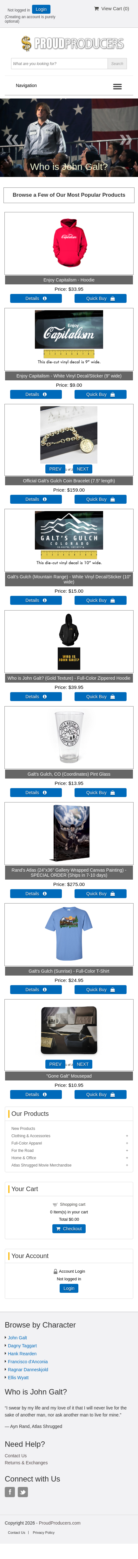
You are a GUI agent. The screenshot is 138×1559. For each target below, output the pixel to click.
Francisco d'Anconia (28, 1361)
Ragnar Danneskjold (28, 1369)
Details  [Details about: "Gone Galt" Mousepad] (36, 1094)
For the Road (22, 1150)
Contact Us (16, 1455)
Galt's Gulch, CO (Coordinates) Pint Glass (69, 774)
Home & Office (23, 1158)
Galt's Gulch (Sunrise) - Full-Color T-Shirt (69, 971)
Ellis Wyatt (18, 1377)
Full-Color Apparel (26, 1143)
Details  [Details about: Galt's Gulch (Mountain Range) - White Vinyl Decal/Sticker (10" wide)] (36, 600)
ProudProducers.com (60, 1523)
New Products (23, 1128)
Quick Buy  (100, 298)
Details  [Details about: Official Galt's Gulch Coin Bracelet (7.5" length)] (36, 499)
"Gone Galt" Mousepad (69, 1076)
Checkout (69, 1228)
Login (41, 9)
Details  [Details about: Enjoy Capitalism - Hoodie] (36, 298)
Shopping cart (72, 1204)
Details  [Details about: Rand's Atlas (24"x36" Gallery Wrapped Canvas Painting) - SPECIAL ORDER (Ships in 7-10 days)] (36, 893)
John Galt (17, 1337)
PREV (55, 469)
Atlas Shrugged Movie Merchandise (41, 1165)
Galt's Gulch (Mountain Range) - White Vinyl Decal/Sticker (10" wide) (69, 579)
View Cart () (111, 8)
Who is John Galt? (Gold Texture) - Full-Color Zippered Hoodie (69, 678)
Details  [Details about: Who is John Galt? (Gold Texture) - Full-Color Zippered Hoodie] (36, 696)
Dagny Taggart (22, 1345)
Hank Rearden (22, 1353)
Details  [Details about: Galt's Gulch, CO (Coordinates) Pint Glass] (36, 792)
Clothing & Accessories (30, 1136)
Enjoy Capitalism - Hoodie (69, 279)
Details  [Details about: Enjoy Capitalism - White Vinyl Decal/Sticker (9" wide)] (36, 394)
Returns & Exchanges (26, 1462)
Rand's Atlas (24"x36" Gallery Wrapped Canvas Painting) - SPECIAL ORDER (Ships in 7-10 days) (69, 872)
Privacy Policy (43, 1532)
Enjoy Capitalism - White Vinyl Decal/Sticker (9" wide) (69, 375)
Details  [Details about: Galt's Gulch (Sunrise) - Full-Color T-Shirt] (36, 989)
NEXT (83, 469)
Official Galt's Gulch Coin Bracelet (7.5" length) (69, 480)
